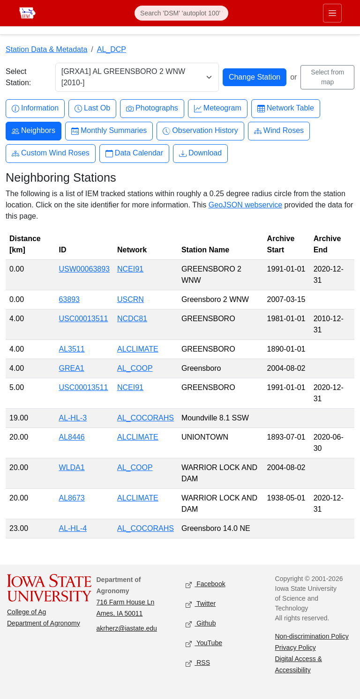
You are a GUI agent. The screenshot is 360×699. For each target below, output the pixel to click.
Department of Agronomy (43, 623)
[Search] (181, 13)
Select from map (327, 77)
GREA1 (71, 368)
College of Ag (26, 612)
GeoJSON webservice (245, 205)
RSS (198, 663)
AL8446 (71, 437)
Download (200, 153)
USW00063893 (84, 269)
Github (201, 624)
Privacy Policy (295, 647)
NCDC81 (132, 319)
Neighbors (33, 131)
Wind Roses (279, 131)
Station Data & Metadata (46, 49)
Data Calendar (134, 153)
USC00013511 (83, 319)
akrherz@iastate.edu (127, 628)
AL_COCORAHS (145, 418)
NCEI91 (130, 269)
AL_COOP (135, 368)
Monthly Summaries (109, 131)
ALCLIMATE (137, 349)
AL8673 (71, 498)
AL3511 (71, 349)
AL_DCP (111, 49)
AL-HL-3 (73, 418)
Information (35, 108)
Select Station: (18, 77)
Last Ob (92, 108)
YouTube (204, 643)
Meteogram (217, 108)
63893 (69, 299)
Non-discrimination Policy (312, 636)
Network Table (285, 108)
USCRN (130, 299)
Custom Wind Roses (51, 153)
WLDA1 (71, 467)
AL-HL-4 (73, 528)
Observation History (200, 131)
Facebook (205, 584)
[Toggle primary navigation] (332, 13)
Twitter (201, 604)
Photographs (152, 108)
